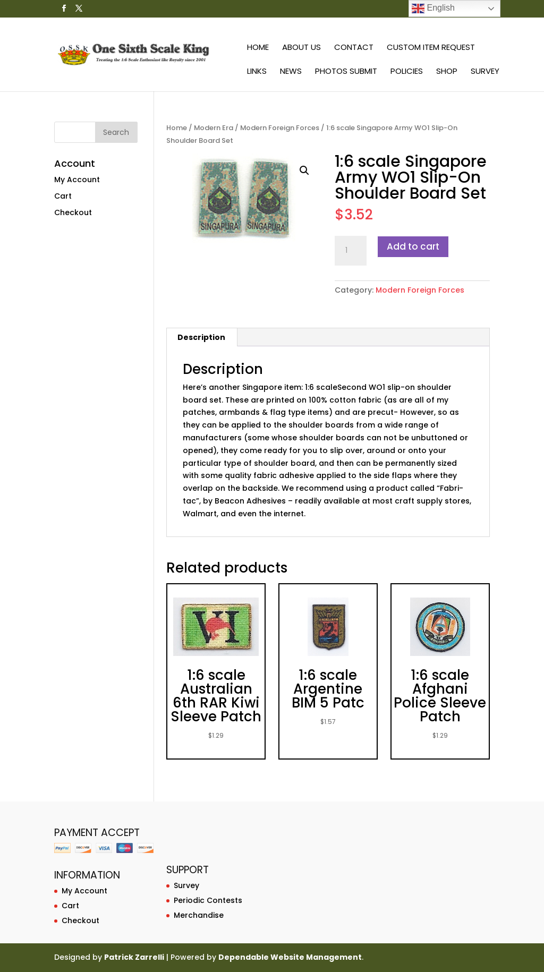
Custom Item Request (431, 48)
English (433, 8)
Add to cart (413, 246)
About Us (301, 48)
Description (201, 337)
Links (257, 71)
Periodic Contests (208, 900)
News (291, 71)
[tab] (201, 337)
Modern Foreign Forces (279, 128)
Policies (406, 71)
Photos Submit (346, 71)
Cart (63, 196)
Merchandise (199, 915)
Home (258, 48)
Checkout (73, 212)
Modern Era (213, 128)
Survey (485, 71)
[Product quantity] (351, 251)
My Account (77, 179)
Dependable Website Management (290, 957)
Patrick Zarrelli (134, 957)
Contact (353, 48)
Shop (446, 71)
